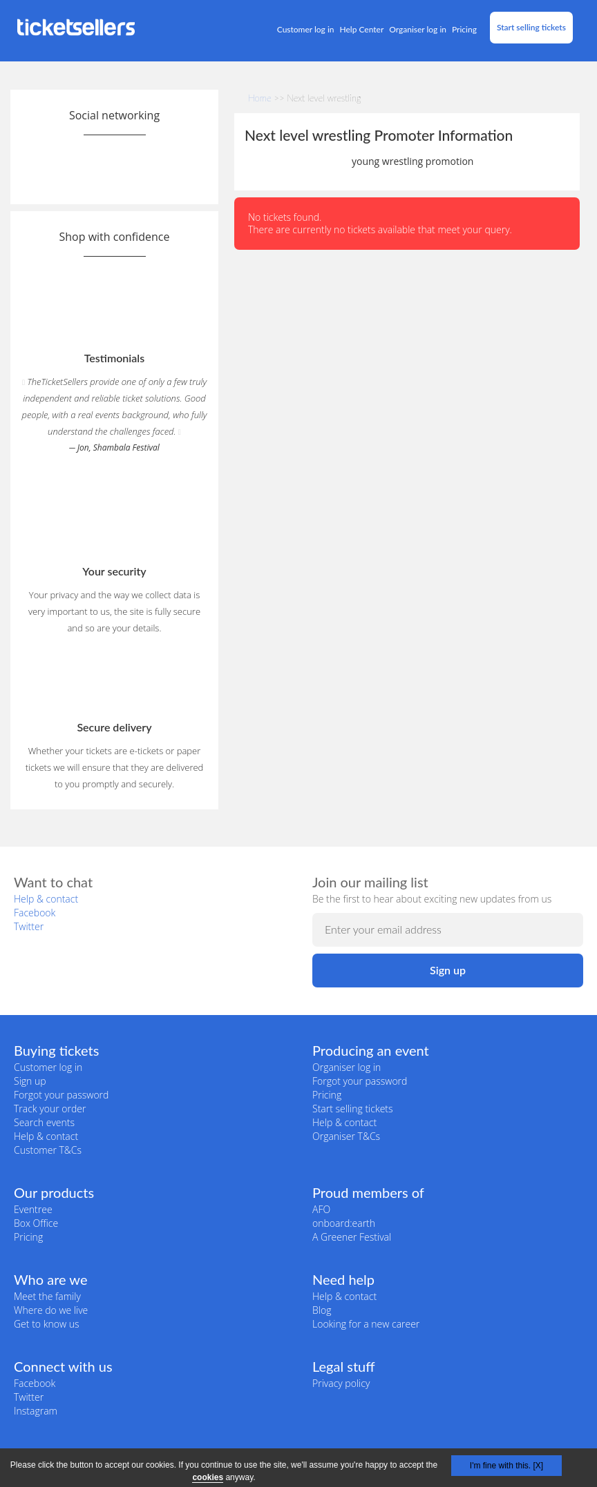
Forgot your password (61, 1094)
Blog (321, 1310)
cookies (207, 1477)
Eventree (33, 1209)
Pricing (464, 29)
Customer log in (305, 29)
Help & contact (46, 898)
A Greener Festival (351, 1236)
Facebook (34, 912)
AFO (321, 1209)
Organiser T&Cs (346, 1136)
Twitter (29, 926)
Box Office (36, 1223)
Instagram (35, 1410)
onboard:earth (343, 1223)
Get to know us (46, 1323)
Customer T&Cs (48, 1149)
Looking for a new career (365, 1323)
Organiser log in (417, 29)
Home (260, 98)
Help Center (362, 29)
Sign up (30, 1080)
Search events (44, 1122)
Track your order (50, 1108)
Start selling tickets (531, 27)
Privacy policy (341, 1383)
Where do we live (51, 1310)
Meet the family (47, 1296)
